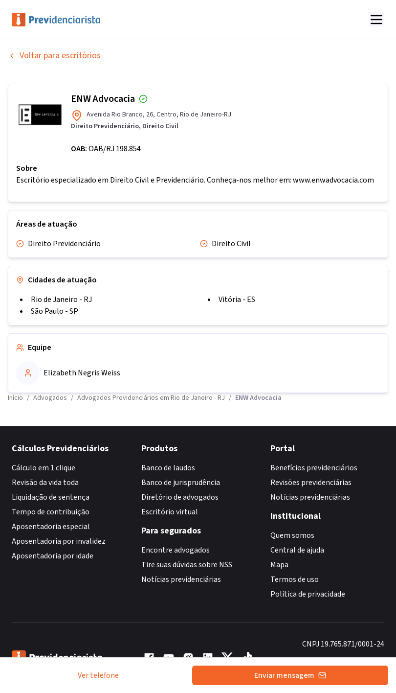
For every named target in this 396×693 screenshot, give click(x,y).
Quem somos (292, 535)
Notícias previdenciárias (181, 579)
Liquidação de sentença (50, 497)
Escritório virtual (169, 512)
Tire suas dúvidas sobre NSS (186, 564)
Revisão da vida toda (45, 482)
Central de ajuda (297, 550)
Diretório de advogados (180, 497)
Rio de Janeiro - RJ (61, 299)
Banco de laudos (168, 467)
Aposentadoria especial (51, 526)
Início (15, 398)
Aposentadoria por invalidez (59, 541)
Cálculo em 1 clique (43, 467)
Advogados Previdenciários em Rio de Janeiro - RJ (151, 398)
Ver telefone (98, 675)
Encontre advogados (175, 550)
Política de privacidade (307, 594)
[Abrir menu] (376, 19)
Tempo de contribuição (50, 512)
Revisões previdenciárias (311, 482)
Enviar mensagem (290, 675)
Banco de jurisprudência (180, 482)
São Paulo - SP (54, 311)
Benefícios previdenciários (313, 467)
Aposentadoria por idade (52, 556)
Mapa (279, 564)
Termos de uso (294, 579)
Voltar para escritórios (54, 55)
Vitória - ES (237, 299)
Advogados (50, 398)
